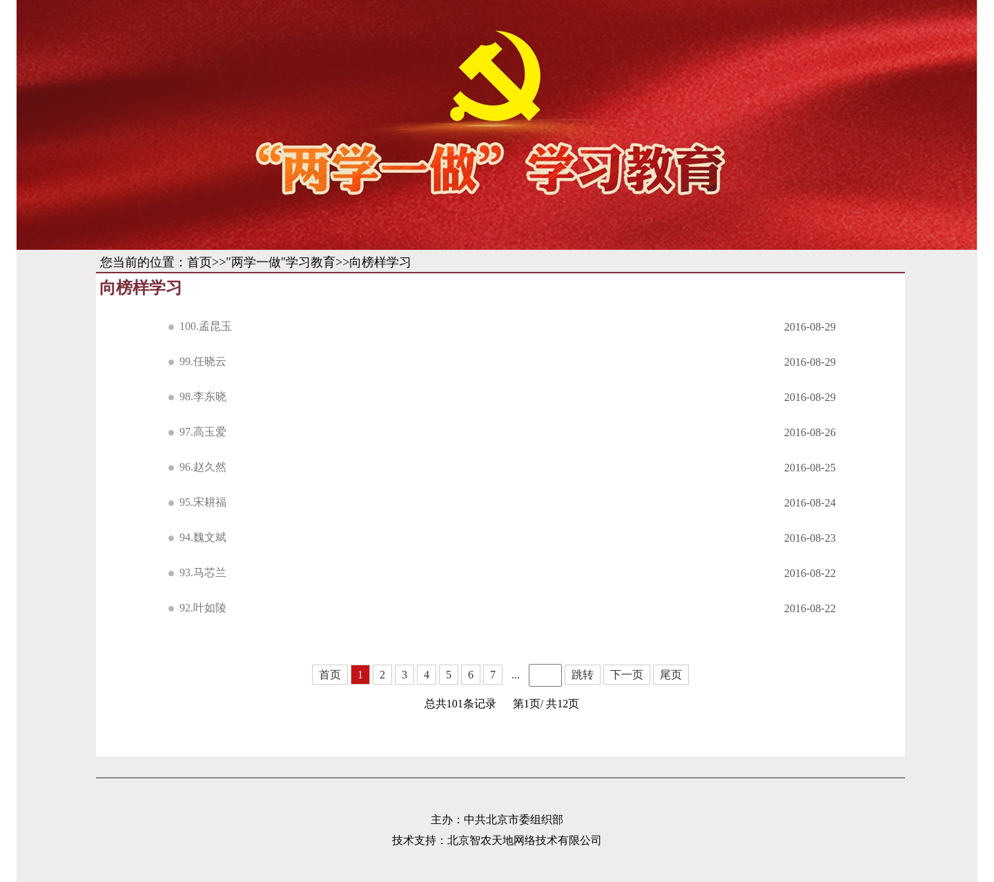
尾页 (671, 674)
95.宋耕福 (202, 502)
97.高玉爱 (202, 432)
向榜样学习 (380, 262)
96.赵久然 (202, 467)
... (515, 674)
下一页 (626, 674)
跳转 (583, 674)
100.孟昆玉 (205, 326)
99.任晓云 (202, 361)
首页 (199, 262)
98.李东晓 (202, 396)
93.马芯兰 (202, 572)
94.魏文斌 (202, 537)
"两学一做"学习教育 (280, 262)
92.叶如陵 (202, 608)
